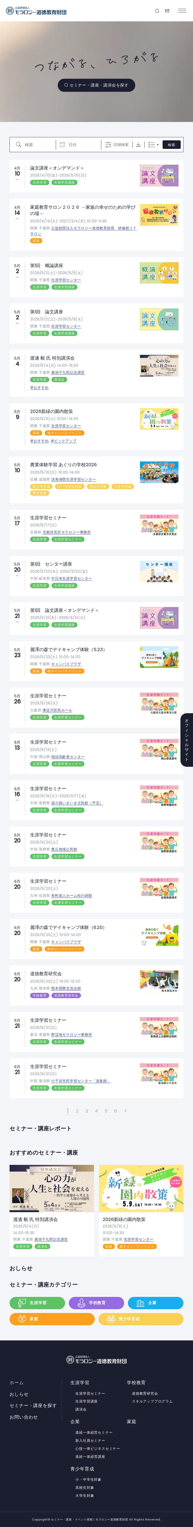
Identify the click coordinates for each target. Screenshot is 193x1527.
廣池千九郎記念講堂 (68, 372)
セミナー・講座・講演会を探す (99, 85)
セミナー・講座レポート (41, 1128)
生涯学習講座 (64, 182)
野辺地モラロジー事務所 (71, 1034)
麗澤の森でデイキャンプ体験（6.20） (68, 927)
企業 (152, 1303)
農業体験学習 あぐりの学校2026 (63, 464)
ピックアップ (65, 440)
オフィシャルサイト (187, 740)
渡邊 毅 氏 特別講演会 (52, 358)
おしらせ (21, 1268)
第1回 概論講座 (46, 265)
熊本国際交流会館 (66, 988)
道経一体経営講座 (90, 1456)
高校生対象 (98, 486)
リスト (152, 145)
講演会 (59, 379)
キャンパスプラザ (66, 663)
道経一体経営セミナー (94, 1432)
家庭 (36, 240)
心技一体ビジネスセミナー (97, 1448)
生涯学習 (39, 182)
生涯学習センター (66, 279)
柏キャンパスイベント (64, 433)
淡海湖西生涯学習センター (73, 479)
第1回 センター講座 (51, 564)
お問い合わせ (167, 11)
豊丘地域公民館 (64, 849)
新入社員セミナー (90, 1440)
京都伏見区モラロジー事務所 (67, 532)
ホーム (17, 1383)
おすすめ (41, 387)
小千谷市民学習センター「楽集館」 (81, 1080)
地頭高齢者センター (68, 756)
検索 (171, 144)
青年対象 (39, 493)
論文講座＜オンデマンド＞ (57, 168)
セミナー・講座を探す (157, 11)
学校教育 (39, 995)
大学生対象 (122, 486)
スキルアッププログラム (152, 1401)
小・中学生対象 (70, 486)
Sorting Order (138, 145)
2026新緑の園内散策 (51, 411)
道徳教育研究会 (46, 973)
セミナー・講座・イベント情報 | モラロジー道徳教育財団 (36, 11)
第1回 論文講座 (46, 312)
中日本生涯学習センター (71, 578)
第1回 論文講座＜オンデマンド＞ (64, 610)
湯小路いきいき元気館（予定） (77, 802)
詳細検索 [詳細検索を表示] (121, 144)
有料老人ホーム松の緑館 (71, 895)
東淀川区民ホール (57, 710)
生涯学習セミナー (48, 518)
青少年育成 (41, 486)
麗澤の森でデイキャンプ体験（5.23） (68, 649)
